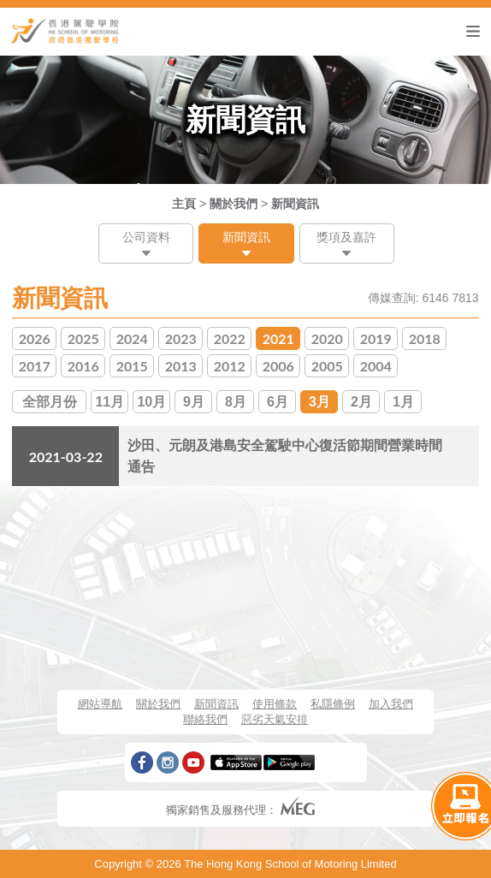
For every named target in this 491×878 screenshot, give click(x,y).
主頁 (184, 204)
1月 (403, 402)
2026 (34, 338)
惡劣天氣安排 (274, 719)
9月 (193, 402)
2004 (376, 366)
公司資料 (146, 237)
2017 (34, 366)
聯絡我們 (205, 719)
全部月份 (49, 402)
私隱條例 (333, 703)
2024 (132, 338)
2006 (278, 366)
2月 (361, 402)
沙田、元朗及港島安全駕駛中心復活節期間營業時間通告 (284, 456)
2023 (181, 338)
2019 (376, 338)
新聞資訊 (295, 204)
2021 (278, 338)
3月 (319, 402)
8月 (235, 402)
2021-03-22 (66, 456)
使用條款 (274, 703)
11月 (109, 402)
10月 (151, 402)
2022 (230, 338)
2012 (230, 366)
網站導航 (100, 703)
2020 (327, 338)
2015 (132, 366)
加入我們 (391, 703)
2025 (83, 338)
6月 (277, 402)
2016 (83, 366)
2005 (327, 366)
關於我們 (233, 204)
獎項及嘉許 (346, 237)
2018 (425, 338)
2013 (181, 366)
